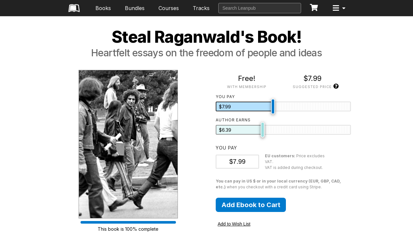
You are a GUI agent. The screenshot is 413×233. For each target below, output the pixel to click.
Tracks (201, 8)
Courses (168, 8)
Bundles (135, 8)
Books (103, 8)
